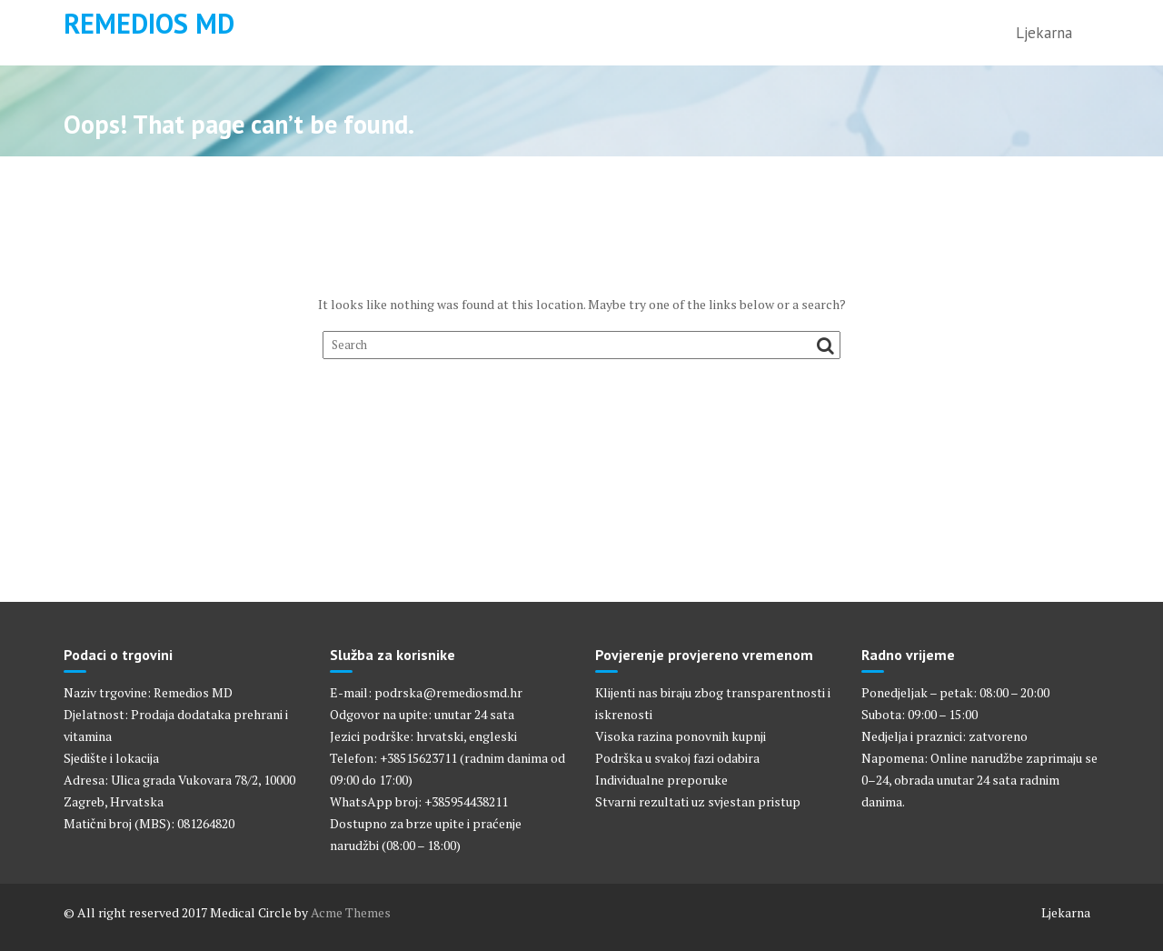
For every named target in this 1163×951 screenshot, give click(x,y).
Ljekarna (1044, 33)
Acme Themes (351, 912)
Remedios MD (149, 23)
